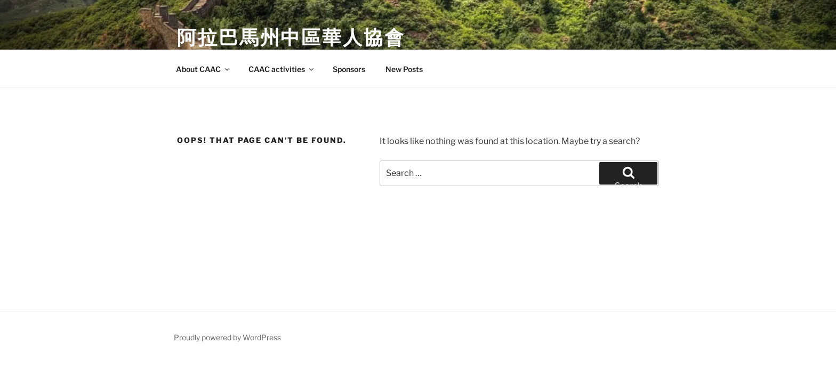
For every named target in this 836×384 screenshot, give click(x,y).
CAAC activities (281, 69)
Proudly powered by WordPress (227, 337)
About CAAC (203, 69)
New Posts (404, 69)
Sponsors (349, 69)
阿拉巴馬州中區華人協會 (291, 37)
